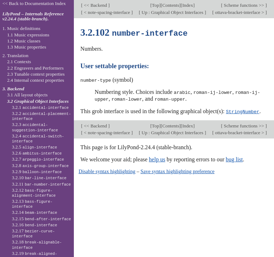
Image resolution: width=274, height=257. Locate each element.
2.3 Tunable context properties (36, 74)
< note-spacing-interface (107, 12)
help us (157, 158)
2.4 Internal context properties (35, 80)
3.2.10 (39, 177)
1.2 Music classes (23, 41)
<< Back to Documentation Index (34, 3)
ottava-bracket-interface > (239, 12)
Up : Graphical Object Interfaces (173, 12)
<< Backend (95, 5)
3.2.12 (34, 192)
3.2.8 (40, 165)
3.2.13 (32, 203)
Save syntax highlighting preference (177, 170)
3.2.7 (38, 159)
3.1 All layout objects (27, 94)
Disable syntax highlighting (106, 170)
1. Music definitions (21, 28)
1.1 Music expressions (28, 34)
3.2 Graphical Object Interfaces (37, 101)
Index (187, 5)
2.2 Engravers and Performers (35, 68)
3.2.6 (37, 153)
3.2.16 (34, 224)
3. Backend (13, 88)
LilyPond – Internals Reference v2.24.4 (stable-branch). (33, 16)
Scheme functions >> (244, 5)
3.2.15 (41, 218)
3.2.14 (34, 212)
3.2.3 (35, 127)
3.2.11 (41, 184)
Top (155, 5)
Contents (170, 5)
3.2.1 (40, 107)
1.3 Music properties (26, 47)
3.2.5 (34, 147)
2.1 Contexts (19, 61)
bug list (234, 158)
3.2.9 (37, 171)
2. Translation (15, 55)
